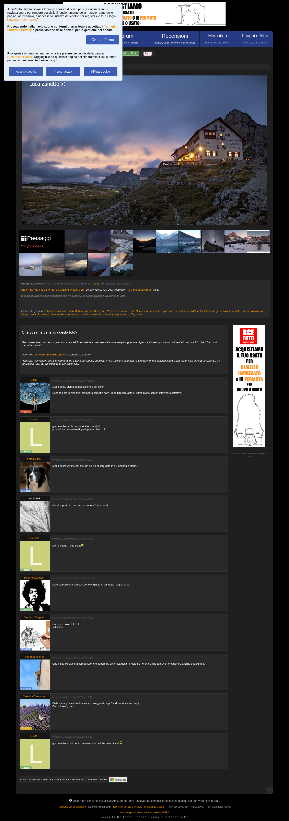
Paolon (54, 314)
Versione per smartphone (72, 806)
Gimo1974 (192, 311)
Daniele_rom (127, 311)
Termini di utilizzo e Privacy (127, 806)
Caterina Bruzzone (94, 311)
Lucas (96, 283)
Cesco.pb (112, 311)
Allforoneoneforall (55, 311)
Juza (225, 311)
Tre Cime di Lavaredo (139, 289)
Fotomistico (34, 458)
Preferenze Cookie (20, 57)
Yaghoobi (136, 314)
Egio (164, 311)
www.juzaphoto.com (131, 812)
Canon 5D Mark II (31, 289)
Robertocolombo (92, 314)
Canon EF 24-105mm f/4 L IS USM (64, 289)
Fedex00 (180, 311)
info (249, 456)
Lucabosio (248, 311)
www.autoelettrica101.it (156, 812)
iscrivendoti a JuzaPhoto (49, 354)
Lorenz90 (234, 311)
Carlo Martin (75, 311)
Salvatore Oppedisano (116, 314)
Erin (171, 311)
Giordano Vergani (210, 311)
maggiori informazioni (22, 19)
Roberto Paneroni (70, 314)
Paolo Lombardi (40, 314)
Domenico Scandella (148, 311)
